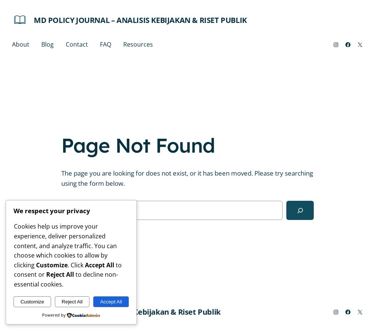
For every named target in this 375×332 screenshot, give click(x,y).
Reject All (72, 302)
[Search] (300, 210)
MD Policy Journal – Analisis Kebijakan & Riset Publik (140, 20)
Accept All (111, 302)
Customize (32, 302)
